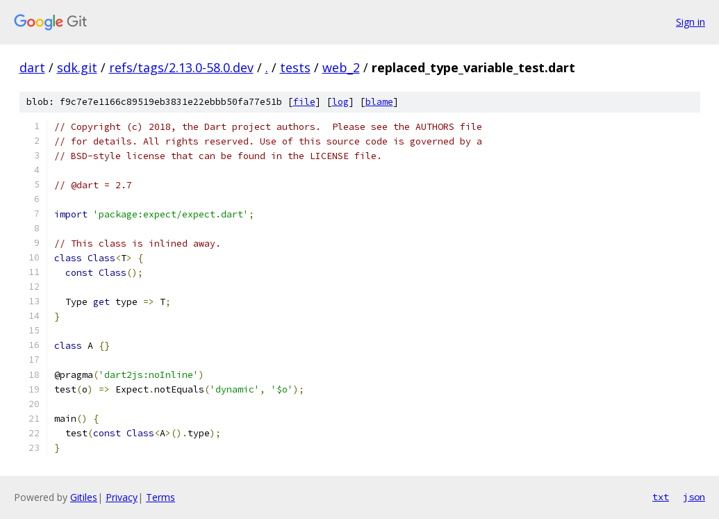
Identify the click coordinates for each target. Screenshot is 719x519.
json (694, 497)
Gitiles (83, 497)
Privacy (122, 497)
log (340, 102)
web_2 (341, 67)
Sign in (690, 21)
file (304, 102)
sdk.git (77, 67)
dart (32, 67)
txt (660, 497)
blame (379, 102)
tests (295, 67)
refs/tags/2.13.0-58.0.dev (181, 67)
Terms (160, 497)
